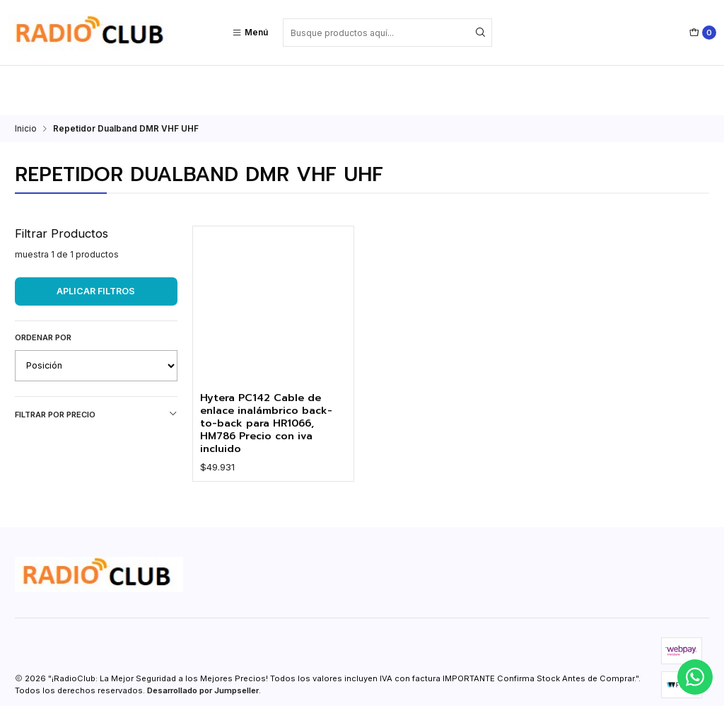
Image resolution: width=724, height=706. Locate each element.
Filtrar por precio (96, 364)
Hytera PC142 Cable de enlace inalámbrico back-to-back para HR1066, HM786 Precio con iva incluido (271, 375)
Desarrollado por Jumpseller (203, 646)
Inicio (26, 79)
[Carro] (702, 32)
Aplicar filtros (96, 241)
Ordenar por (43, 288)
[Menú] (250, 32)
